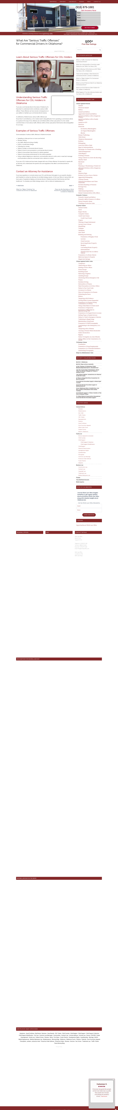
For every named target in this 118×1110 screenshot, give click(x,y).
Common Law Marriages (46, 1041)
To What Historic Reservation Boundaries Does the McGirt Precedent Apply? (88, 402)
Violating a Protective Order (87, 205)
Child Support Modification (88, 450)
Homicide (81, 127)
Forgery (80, 222)
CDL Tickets (81, 422)
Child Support (82, 445)
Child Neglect (82, 154)
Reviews (81, 1)
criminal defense (73, 1041)
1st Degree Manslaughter (88, 131)
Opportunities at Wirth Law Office (86, 531)
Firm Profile (53, 1)
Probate (78, 484)
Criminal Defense (80, 412)
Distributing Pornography (86, 356)
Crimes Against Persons (83, 103)
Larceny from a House (85, 226)
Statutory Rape (83, 174)
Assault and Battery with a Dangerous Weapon (89, 117)
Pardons (80, 426)
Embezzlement (85, 252)
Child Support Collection (87, 448)
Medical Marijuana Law (84, 481)
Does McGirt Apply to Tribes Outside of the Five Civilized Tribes (88, 398)
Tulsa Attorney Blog (59, 1049)
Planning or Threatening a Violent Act (89, 167)
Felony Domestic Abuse (85, 203)
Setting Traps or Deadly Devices (88, 320)
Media (88, 1)
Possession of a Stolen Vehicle (87, 257)
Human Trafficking (84, 135)
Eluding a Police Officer (85, 270)
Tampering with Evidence (86, 301)
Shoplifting (81, 228)
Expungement (24, 1043)
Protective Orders (59, 1047)
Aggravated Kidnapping (85, 179)
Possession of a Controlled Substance (89, 354)
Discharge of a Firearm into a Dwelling (90, 150)
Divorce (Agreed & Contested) (86, 441)
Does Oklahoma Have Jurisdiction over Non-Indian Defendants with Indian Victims (88, 395)
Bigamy (80, 340)
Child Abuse (82, 137)
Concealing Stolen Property (89, 249)
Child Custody (82, 443)
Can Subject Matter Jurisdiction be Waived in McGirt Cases (86, 380)
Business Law (80, 471)
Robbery (81, 142)
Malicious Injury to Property (87, 259)
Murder (83, 133)
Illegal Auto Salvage (84, 261)
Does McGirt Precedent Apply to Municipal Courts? (86, 387)
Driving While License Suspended (88, 303)
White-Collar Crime (83, 433)
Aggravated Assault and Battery (87, 114)
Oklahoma (62, 1045)
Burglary (83, 247)
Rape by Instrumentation (86, 148)
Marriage (91, 1043)
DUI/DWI (93, 1041)
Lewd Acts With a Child (85, 146)
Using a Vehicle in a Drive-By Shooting (90, 158)
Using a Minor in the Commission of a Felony (89, 345)
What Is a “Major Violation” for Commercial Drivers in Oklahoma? (26, 190)
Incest (80, 165)
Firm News (63, 1)
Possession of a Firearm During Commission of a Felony (87, 306)
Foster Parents (82, 467)
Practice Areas (82, 408)
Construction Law (83, 473)
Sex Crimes (78, 1047)
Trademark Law (82, 479)
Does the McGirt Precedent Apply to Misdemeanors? (87, 390)
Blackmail (81, 163)
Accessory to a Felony (84, 293)
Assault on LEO (83, 123)
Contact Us (97, 1)
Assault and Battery (84, 112)
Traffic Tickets (82, 420)
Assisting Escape (83, 278)
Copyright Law (82, 477)
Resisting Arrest (83, 274)
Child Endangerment (84, 152)
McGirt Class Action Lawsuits (85, 370)
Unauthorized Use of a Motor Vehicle (89, 254)
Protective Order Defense (85, 464)
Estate (98, 1041)
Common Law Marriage (84, 462)
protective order (36, 1047)
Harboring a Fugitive (84, 276)
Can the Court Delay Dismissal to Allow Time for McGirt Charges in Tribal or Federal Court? (88, 376)
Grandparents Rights (83, 456)
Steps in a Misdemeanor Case (85, 358)
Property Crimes (81, 207)
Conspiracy (81, 265)
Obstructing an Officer (85, 268)
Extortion (81, 125)
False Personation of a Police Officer (89, 289)
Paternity (84, 1045)
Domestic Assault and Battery (87, 199)
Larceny (83, 241)
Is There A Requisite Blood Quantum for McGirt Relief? (88, 384)
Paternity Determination (84, 454)
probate (29, 1047)
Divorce (88, 1041)
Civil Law (36, 1041)
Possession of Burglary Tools (89, 239)
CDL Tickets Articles (84, 55)
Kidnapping (82, 144)
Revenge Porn (82, 188)
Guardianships (82, 458)
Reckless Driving (83, 284)
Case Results (72, 1)
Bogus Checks (82, 214)
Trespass (81, 230)
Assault (80, 105)
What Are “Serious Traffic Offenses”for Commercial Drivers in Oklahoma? (39, 42)
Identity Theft (82, 161)
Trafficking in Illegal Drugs (86, 324)
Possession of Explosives (86, 311)
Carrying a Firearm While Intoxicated (89, 336)
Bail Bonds (38, 1039)
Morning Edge (55, 1045)
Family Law (79, 439)
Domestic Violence (82, 197)
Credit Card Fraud (86, 220)
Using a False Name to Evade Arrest (89, 309)
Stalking (80, 190)
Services (72, 1047)
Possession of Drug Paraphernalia (88, 352)
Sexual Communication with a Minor (89, 195)
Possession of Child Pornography (88, 328)
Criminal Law (82, 1041)
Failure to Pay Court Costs (86, 291)
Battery (80, 110)
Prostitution (82, 350)
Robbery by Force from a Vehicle (88, 176)
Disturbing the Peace (84, 297)
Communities (56, 1041)
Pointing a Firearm (84, 156)
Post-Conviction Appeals (84, 431)
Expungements (82, 424)
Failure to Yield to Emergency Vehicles (90, 322)
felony (51, 1043)
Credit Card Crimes (84, 218)
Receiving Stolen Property (89, 245)
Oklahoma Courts (71, 1045)
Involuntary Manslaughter (88, 129)
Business (44, 1039)
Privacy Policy (59, 1052)
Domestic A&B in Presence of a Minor (89, 201)
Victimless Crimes (81, 347)
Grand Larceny (85, 243)
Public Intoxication (84, 338)
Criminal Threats (83, 181)
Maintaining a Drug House (86, 326)
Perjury (80, 282)
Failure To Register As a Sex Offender (89, 342)
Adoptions (22, 1039)
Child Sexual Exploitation (86, 192)
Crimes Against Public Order (84, 263)
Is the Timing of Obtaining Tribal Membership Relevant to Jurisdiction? (87, 372)
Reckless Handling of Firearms (87, 186)
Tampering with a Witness (86, 334)
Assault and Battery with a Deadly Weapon (88, 120)
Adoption (80, 469)
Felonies (80, 414)
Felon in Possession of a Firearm (88, 295)
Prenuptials (81, 460)
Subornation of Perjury (85, 287)
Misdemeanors (82, 416)
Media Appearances (24, 1045)
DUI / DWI (81, 418)
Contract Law (81, 475)
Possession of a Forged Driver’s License (87, 317)
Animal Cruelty (82, 209)
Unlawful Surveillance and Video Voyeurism (88, 183)
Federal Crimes (82, 435)
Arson (80, 212)
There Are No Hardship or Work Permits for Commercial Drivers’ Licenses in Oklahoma (64, 190)
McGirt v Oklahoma (82, 367)
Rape (80, 172)
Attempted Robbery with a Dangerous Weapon (89, 170)
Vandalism (81, 233)
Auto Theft (81, 235)
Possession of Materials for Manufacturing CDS (86, 314)
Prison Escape (82, 272)
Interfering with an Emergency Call (89, 280)
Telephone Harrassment (85, 139)
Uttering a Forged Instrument (87, 224)
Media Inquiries (80, 488)
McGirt (96, 1043)
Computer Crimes (83, 216)
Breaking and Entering (85, 237)
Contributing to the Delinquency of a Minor (89, 331)
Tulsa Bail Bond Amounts (83, 486)
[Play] (45, 76)
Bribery (80, 299)
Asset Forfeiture (82, 429)
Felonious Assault (83, 108)
